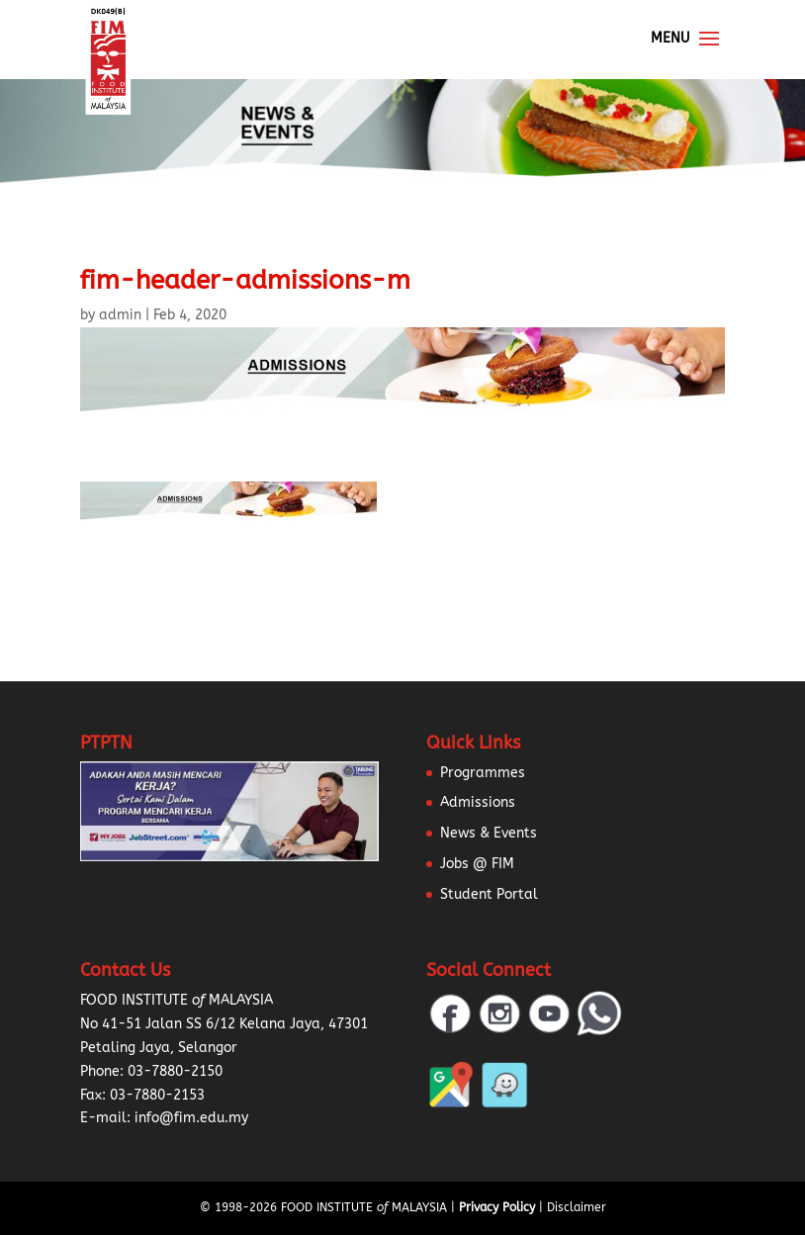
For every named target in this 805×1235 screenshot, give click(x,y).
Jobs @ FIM (477, 863)
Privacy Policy (497, 1207)
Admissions (477, 802)
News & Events (488, 833)
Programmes (482, 772)
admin (120, 315)
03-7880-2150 (175, 1071)
